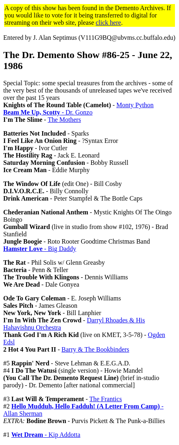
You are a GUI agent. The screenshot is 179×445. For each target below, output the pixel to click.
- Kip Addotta (45, 434)
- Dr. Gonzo (47, 112)
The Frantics (105, 398)
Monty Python (134, 105)
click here (108, 22)
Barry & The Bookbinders (95, 349)
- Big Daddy (39, 248)
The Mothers (64, 119)
